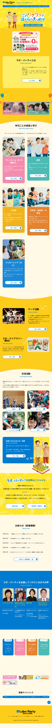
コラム (10, 722)
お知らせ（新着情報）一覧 (26, 559)
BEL (22, 703)
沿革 (25, 722)
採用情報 (16, 722)
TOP (8, 722)
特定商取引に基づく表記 (41, 722)
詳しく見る (14, 178)
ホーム (5, 6)
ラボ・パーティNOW (27, 703)
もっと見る (32, 80)
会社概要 (27, 722)
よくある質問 (35, 722)
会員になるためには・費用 (34, 6)
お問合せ (13, 722)
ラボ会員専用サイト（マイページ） (35, 703)
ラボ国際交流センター (7, 703)
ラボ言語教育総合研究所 (45, 703)
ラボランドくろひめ (13, 703)
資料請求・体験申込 (45, 6)
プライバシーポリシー (21, 722)
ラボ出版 (19, 703)
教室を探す (39, 6)
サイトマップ (31, 722)
